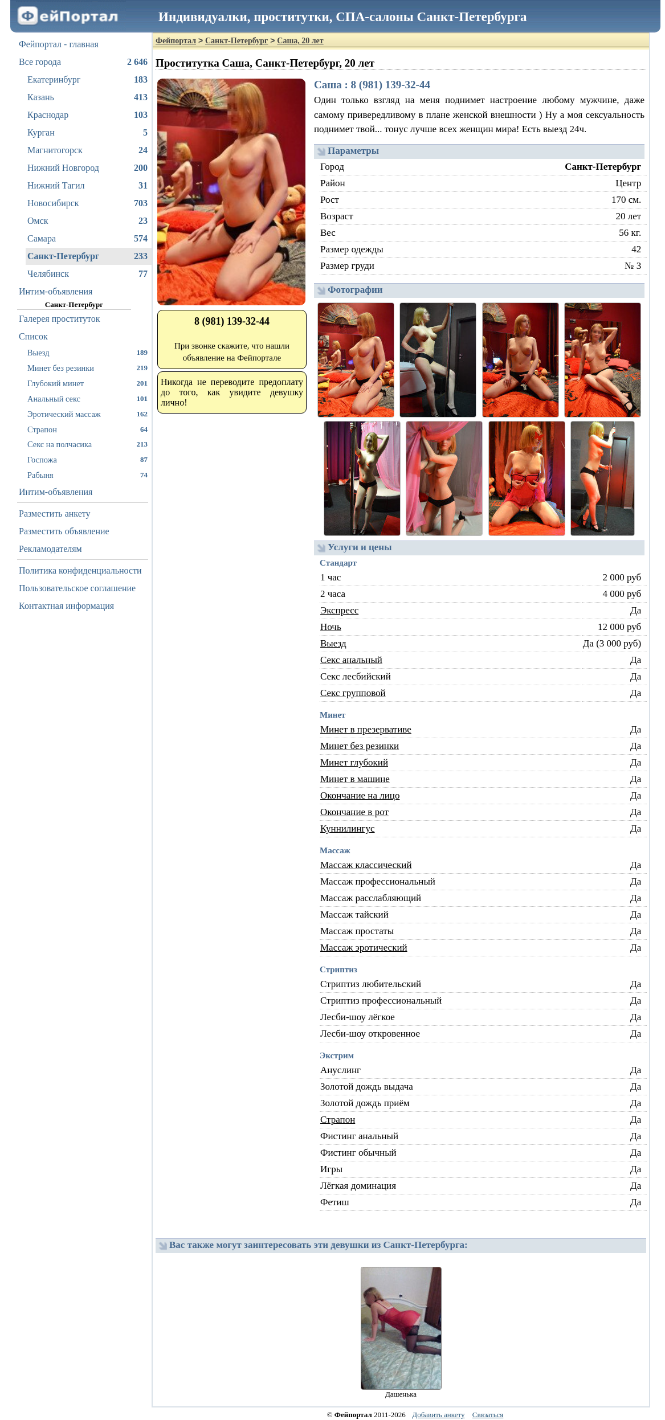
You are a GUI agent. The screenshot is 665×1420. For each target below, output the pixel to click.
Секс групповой (353, 693)
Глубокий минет (87, 383)
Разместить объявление (64, 531)
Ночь (330, 626)
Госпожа (87, 459)
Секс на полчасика (87, 444)
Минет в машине (355, 779)
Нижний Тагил (87, 185)
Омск (87, 221)
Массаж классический (366, 865)
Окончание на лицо (359, 795)
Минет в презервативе (365, 729)
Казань (87, 97)
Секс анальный (351, 659)
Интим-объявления (55, 291)
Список (33, 336)
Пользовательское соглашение (77, 588)
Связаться (488, 1414)
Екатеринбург (87, 79)
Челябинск (87, 274)
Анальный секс (87, 398)
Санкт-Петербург (87, 256)
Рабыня (87, 474)
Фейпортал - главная (59, 44)
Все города (83, 62)
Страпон (87, 429)
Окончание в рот (354, 812)
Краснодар (87, 115)
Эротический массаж (87, 413)
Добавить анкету (438, 1414)
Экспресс (339, 610)
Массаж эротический (363, 947)
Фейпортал (176, 40)
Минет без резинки (87, 367)
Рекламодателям (50, 549)
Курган (87, 132)
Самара (87, 238)
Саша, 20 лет (300, 40)
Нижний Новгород (87, 168)
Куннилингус (347, 828)
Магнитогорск (87, 150)
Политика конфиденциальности (80, 570)
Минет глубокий (354, 762)
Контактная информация (66, 606)
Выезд (87, 352)
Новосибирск (87, 203)
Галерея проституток (59, 319)
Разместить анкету (55, 513)
